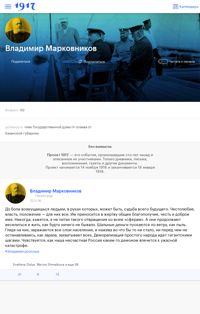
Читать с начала (177, 61)
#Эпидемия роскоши (22, 251)
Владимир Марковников (55, 191)
